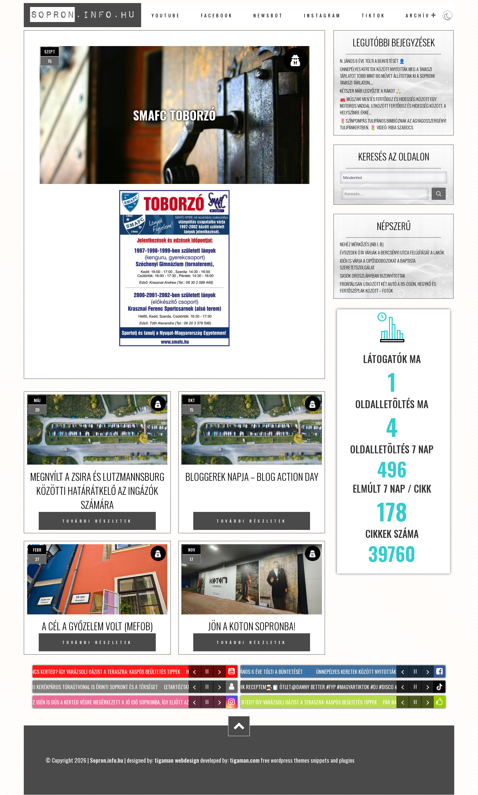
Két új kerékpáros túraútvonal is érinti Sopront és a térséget (93, 687)
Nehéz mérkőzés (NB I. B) (361, 244)
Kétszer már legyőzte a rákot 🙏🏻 (370, 90)
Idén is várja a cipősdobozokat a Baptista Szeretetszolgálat (378, 264)
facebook (217, 15)
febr (37, 549)
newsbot (268, 15)
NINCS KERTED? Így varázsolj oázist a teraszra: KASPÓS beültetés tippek (106, 671)
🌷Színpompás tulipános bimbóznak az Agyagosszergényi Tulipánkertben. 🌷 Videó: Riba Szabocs (393, 124)
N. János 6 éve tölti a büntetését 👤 (372, 60)
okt (191, 400)
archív (418, 15)
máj (37, 400)
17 (191, 559)
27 (37, 559)
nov (191, 549)
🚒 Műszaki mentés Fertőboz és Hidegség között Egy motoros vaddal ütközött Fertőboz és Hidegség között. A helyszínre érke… (393, 105)
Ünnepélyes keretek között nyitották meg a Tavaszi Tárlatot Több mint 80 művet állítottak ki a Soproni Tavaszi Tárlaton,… (387, 76)
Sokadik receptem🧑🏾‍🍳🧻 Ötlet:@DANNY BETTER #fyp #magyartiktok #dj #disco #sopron (324, 687)
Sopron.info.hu (106, 760)
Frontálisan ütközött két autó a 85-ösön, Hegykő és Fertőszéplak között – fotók (388, 287)
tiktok (440, 687)
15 (50, 61)
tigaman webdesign (177, 760)
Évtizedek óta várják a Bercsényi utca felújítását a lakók (392, 252)
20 (37, 409)
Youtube (166, 15)
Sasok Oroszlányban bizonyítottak (372, 275)
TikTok (373, 15)
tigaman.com (244, 760)
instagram (322, 15)
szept (49, 51)
